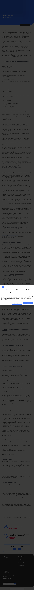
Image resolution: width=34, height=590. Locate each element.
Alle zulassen (28, 303)
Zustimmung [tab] (6, 289)
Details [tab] (17, 289)
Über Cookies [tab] (28, 289)
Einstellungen (17, 303)
